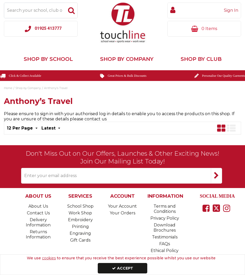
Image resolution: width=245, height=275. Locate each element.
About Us (38, 206)
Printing (80, 226)
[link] (206, 208)
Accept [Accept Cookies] (122, 268)
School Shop (80, 206)
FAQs (164, 243)
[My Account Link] (204, 10)
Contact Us (38, 212)
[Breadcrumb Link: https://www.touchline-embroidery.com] (8, 87)
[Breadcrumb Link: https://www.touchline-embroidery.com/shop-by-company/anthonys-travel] (56, 87)
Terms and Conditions (165, 209)
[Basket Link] (204, 28)
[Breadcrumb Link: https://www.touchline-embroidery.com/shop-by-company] (28, 87)
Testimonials (164, 237)
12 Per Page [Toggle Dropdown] (20, 128)
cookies (49, 258)
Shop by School (48, 59)
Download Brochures (165, 228)
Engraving (80, 233)
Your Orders (122, 212)
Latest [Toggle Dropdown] (49, 128)
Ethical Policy (165, 250)
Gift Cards (80, 240)
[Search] (34, 10)
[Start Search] (71, 10)
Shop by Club (201, 59)
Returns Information (38, 234)
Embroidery (80, 219)
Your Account (122, 206)
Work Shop (80, 212)
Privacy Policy (164, 218)
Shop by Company (127, 59)
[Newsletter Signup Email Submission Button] (216, 176)
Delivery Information (38, 222)
